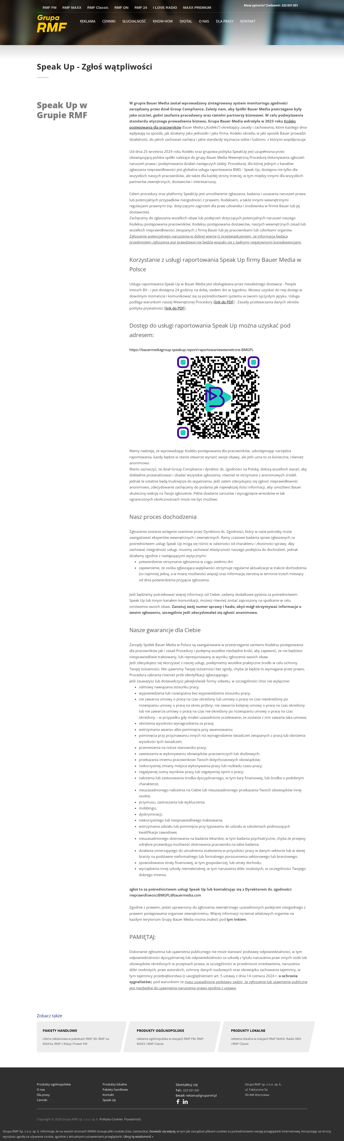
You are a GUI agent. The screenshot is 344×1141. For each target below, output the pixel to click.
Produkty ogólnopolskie (54, 1084)
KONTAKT (247, 22)
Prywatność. (132, 1119)
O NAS (204, 22)
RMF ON (121, 7)
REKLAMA (87, 22)
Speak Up (109, 1100)
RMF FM (50, 7)
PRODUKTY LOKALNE (248, 1030)
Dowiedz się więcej (162, 1131)
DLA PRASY (225, 22)
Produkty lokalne (115, 1084)
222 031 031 (290, 5)
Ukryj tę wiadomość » (138, 1136)
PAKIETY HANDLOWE (60, 1030)
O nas (41, 1089)
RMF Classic (97, 7)
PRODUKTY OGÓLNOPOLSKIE (160, 1030)
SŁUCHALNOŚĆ (134, 22)
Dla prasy (43, 1095)
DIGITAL (186, 22)
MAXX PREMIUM (197, 7)
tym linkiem (236, 919)
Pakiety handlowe (115, 1089)
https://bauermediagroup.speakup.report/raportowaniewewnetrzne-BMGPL (191, 349)
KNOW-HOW (163, 22)
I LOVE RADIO (165, 7)
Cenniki (42, 1100)
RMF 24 (140, 7)
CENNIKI (109, 22)
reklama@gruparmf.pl (201, 1095)
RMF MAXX (71, 7)
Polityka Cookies (111, 1119)
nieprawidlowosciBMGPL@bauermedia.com (165, 895)
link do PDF (224, 302)
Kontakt (108, 1095)
